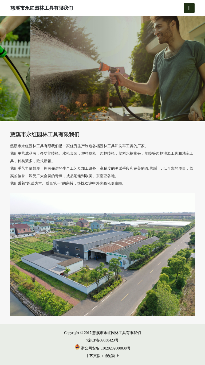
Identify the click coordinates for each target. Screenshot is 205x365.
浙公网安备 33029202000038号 (103, 348)
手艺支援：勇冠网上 (102, 356)
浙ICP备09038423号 (102, 340)
